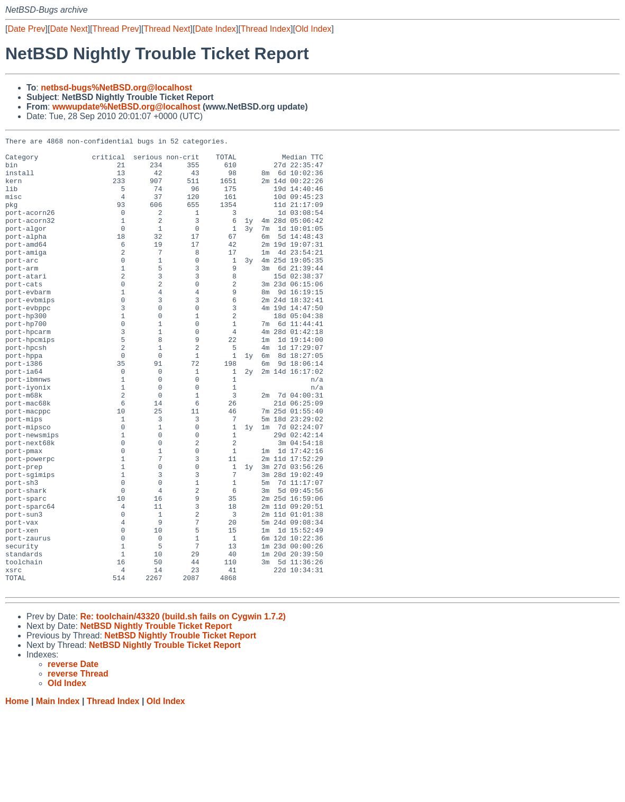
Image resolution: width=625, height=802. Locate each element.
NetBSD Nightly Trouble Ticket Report (156, 716)
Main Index (58, 791)
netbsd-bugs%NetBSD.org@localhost (116, 87)
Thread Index (266, 28)
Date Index (215, 28)
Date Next (68, 28)
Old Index (313, 28)
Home (17, 791)
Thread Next (166, 28)
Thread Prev (116, 28)
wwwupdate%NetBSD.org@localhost (126, 106)
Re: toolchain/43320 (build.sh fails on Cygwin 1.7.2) (183, 706)
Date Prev (26, 28)
